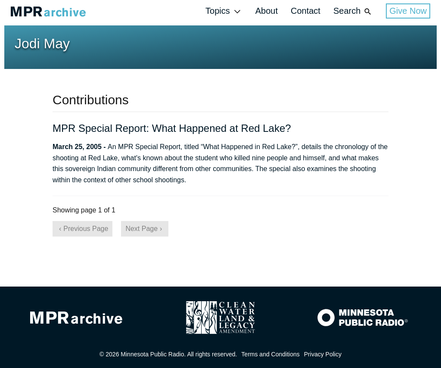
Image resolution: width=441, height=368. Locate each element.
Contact (305, 11)
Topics (223, 11)
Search (353, 11)
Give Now (408, 11)
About (266, 11)
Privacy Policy (323, 354)
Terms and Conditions (270, 354)
